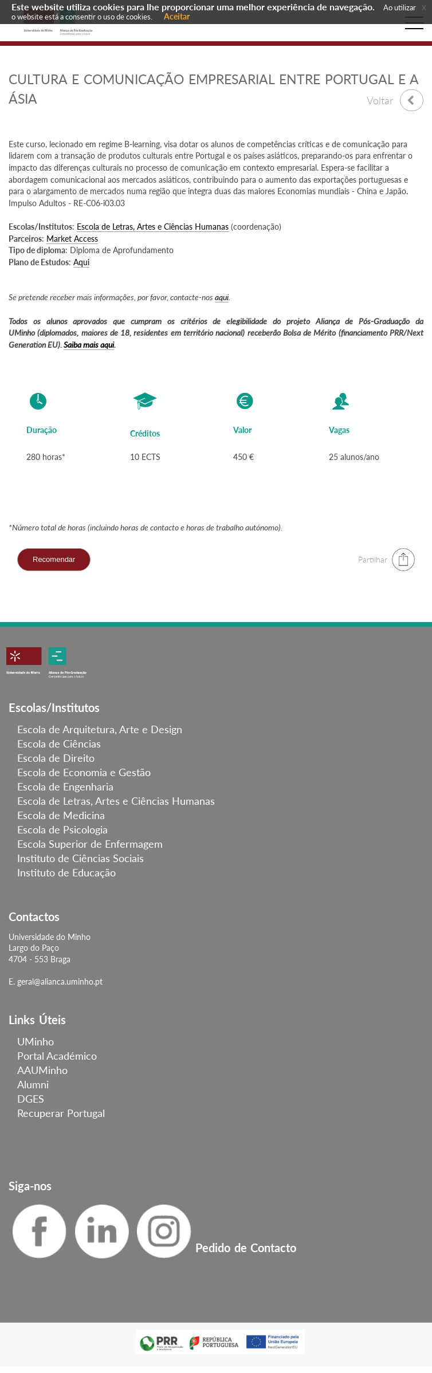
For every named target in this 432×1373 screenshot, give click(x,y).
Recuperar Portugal (61, 1113)
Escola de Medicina (61, 815)
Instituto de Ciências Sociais (80, 858)
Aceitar (177, 16)
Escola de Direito (56, 758)
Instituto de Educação (66, 872)
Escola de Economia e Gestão (84, 772)
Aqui (81, 262)
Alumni (33, 1084)
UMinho (35, 1041)
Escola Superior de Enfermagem (90, 843)
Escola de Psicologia (62, 829)
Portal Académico (57, 1055)
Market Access (72, 238)
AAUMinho (42, 1070)
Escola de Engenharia (65, 786)
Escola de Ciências (59, 743)
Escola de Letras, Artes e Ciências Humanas (153, 226)
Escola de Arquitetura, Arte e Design (99, 729)
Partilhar (372, 559)
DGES (30, 1098)
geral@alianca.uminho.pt (60, 981)
